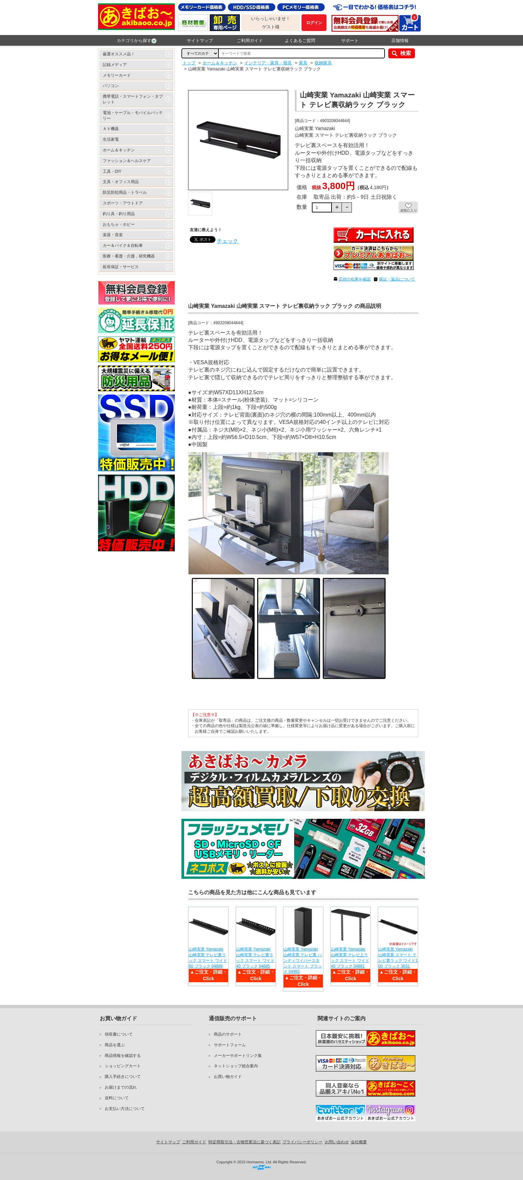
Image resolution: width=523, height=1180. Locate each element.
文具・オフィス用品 (121, 181)
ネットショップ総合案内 (236, 1066)
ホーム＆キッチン (119, 150)
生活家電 (111, 139)
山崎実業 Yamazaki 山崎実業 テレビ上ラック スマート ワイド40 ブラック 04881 (350, 957)
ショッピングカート (123, 1066)
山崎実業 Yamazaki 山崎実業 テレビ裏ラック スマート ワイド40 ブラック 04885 (255, 957)
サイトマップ (200, 40)
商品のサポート (228, 1034)
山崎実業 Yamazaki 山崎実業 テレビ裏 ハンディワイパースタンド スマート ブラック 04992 (303, 960)
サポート (350, 40)
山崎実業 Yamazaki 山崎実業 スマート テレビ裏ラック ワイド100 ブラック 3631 (398, 957)
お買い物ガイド (228, 1076)
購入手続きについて (123, 1076)
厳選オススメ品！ (119, 54)
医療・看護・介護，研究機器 (129, 256)
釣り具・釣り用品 (119, 213)
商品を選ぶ (115, 1045)
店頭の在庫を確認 (355, 279)
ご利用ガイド (250, 40)
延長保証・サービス (121, 266)
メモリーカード (117, 75)
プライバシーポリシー (303, 1142)
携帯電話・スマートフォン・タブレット (133, 99)
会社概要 (359, 1142)
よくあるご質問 (300, 40)
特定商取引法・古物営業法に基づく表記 (244, 1142)
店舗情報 (400, 40)
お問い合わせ (337, 1142)
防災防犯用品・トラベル (125, 192)
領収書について (119, 1034)
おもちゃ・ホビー (119, 224)
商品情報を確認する (123, 1055)
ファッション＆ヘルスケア (127, 160)
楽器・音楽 (113, 234)
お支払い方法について (125, 1108)
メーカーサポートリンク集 (238, 1055)
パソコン (111, 85)
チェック (227, 241)
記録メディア (115, 64)
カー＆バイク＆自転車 (123, 245)
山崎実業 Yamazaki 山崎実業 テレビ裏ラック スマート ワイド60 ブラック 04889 (208, 957)
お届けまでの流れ (121, 1087)
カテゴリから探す (136, 40)
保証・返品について (397, 279)
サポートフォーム (230, 1045)
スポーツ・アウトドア (123, 203)
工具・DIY (112, 171)
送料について (117, 1098)
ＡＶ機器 (111, 128)
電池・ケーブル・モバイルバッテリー (133, 115)
